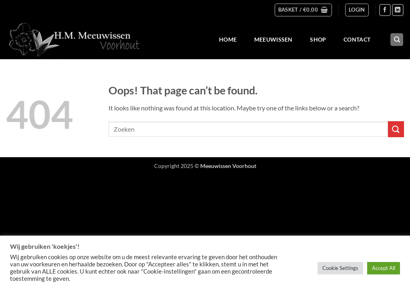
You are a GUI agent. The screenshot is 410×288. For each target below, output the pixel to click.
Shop (318, 39)
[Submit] (396, 129)
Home (228, 39)
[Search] (396, 39)
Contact (357, 39)
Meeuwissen (273, 39)
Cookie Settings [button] (340, 268)
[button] (303, 10)
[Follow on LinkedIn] (398, 10)
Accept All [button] (383, 268)
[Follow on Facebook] (385, 10)
